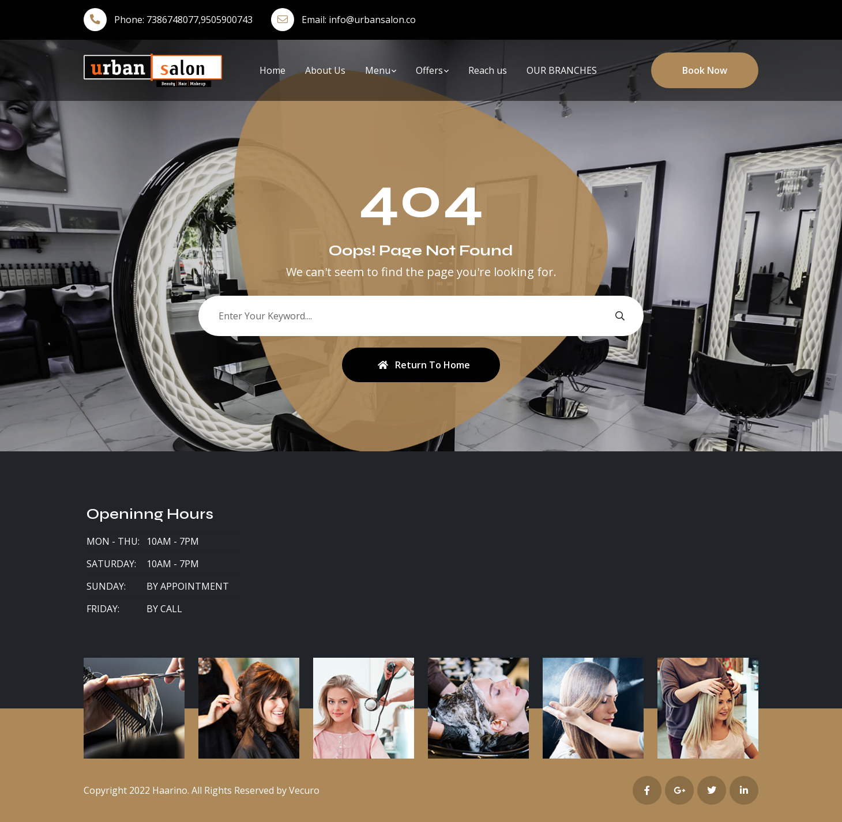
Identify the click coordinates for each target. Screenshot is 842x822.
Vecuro (304, 790)
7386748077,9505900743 (199, 19)
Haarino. (170, 790)
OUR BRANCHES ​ (563, 70)
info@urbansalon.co (372, 19)
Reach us (487, 70)
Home (272, 70)
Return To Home (424, 365)
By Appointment (187, 586)
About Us (325, 70)
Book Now (704, 70)
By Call (164, 608)
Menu (377, 70)
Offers (429, 70)
